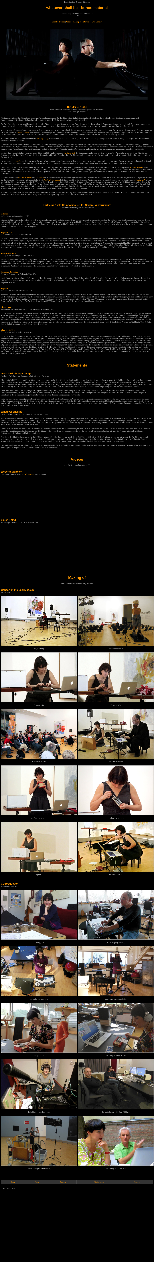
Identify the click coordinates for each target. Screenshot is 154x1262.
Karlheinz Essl (69, 153)
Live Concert (97, 22)
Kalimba (4, 214)
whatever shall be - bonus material (77, 8)
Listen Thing (6, 307)
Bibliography (99, 1182)
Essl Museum (29, 474)
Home (13, 1182)
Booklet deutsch (58, 22)
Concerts (137, 1182)
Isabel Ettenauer (23, 132)
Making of (77, 22)
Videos (68, 22)
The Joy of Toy (42, 139)
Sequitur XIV (140, 180)
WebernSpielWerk (25, 178)
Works (37, 1182)
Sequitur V (40, 178)
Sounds (63, 1182)
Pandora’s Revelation (51, 180)
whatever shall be (8, 330)
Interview (86, 22)
